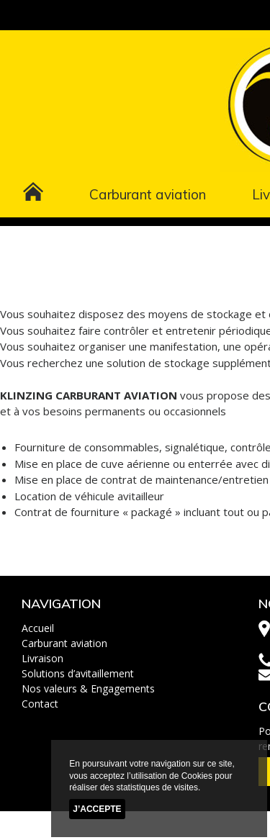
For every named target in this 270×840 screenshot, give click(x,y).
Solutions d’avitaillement (78, 673)
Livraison (42, 658)
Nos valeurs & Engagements (88, 688)
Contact (40, 703)
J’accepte (97, 809)
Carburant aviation (147, 194)
